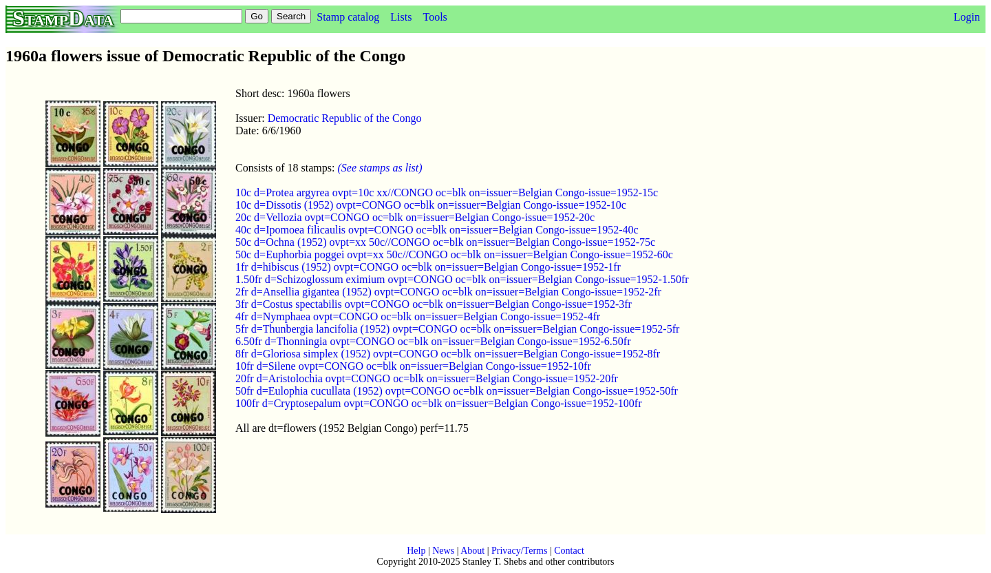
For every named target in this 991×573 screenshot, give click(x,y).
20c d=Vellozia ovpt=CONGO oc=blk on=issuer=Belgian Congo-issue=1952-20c (415, 217)
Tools (435, 17)
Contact (569, 550)
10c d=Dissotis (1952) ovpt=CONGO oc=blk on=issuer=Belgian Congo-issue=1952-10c (430, 205)
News (443, 550)
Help (416, 550)
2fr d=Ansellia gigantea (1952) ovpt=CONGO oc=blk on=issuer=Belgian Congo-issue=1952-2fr (448, 292)
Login (967, 17)
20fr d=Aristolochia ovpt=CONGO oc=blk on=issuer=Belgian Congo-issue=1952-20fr (426, 378)
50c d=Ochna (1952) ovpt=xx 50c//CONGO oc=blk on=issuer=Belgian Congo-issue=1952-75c (445, 242)
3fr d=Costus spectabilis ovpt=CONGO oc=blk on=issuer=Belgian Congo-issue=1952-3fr (433, 304)
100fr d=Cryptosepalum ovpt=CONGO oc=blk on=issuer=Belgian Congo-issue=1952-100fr (438, 403)
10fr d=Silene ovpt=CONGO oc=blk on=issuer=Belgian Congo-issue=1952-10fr (413, 366)
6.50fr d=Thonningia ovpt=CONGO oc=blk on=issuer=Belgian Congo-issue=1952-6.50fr (433, 341)
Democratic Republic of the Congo (345, 118)
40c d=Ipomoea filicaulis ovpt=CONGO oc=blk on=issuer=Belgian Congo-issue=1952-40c (437, 230)
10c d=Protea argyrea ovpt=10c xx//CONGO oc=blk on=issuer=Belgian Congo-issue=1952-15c (446, 192)
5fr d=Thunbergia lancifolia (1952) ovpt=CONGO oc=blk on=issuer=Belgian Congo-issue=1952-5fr (457, 329)
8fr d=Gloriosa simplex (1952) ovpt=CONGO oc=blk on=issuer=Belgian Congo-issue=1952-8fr (447, 354)
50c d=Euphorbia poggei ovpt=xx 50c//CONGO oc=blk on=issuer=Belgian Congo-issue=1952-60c (454, 254)
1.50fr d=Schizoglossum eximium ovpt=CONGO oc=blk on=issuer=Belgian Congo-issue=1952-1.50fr (462, 279)
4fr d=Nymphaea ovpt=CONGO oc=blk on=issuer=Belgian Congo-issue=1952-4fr (417, 316)
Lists (401, 17)
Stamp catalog (348, 17)
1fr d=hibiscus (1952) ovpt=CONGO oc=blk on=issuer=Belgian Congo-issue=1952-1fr (428, 267)
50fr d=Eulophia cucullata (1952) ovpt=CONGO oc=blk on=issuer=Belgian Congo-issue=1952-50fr (456, 391)
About (472, 550)
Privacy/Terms (519, 550)
